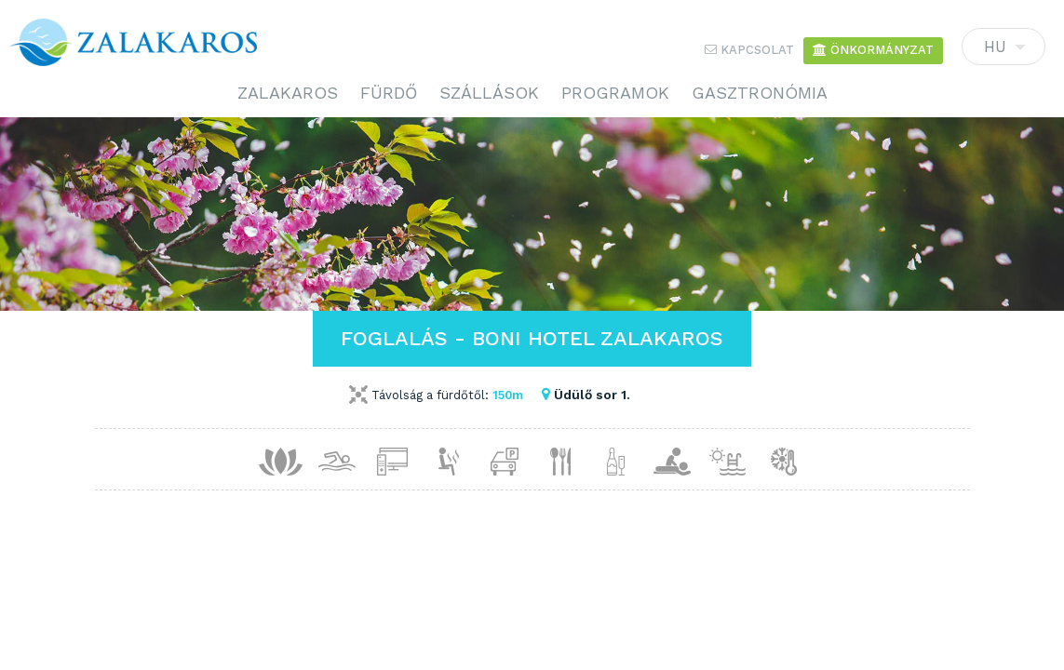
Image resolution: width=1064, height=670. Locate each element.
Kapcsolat (749, 50)
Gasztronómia (760, 92)
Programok (615, 92)
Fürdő (388, 92)
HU (1003, 51)
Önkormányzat (873, 50)
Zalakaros (287, 92)
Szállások (489, 92)
